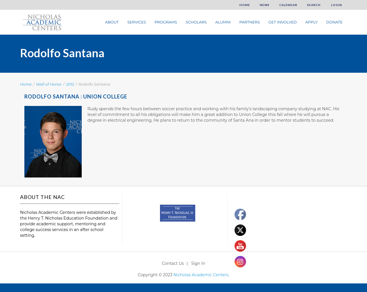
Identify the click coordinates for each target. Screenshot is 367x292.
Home (244, 5)
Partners (249, 22)
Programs (166, 22)
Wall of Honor (49, 84)
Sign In (198, 263)
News (265, 5)
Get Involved (282, 22)
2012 (70, 84)
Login (336, 5)
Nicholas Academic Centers (201, 274)
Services (136, 22)
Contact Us (173, 263)
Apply (311, 22)
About (112, 22)
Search (314, 5)
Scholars (196, 22)
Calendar (288, 5)
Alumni (223, 22)
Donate (334, 22)
